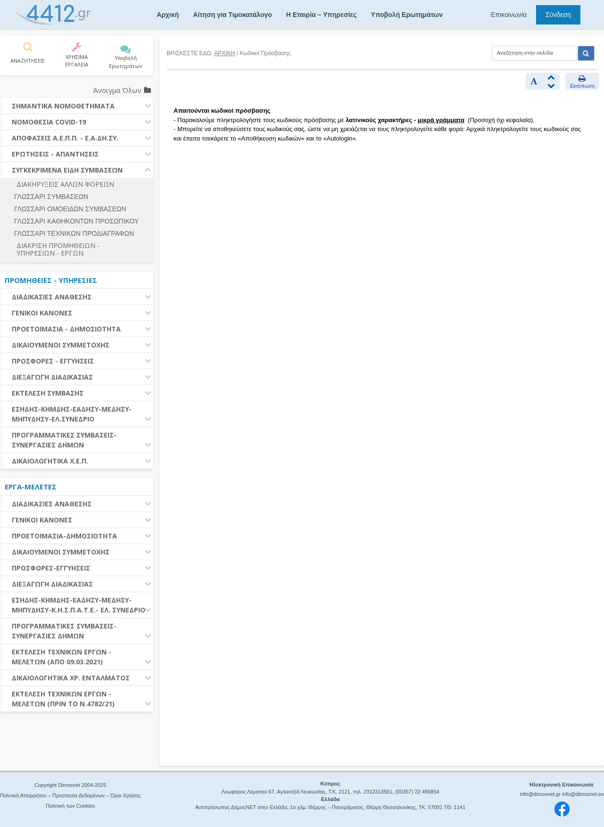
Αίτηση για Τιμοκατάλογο (232, 14)
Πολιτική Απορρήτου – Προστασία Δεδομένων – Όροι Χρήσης (70, 795)
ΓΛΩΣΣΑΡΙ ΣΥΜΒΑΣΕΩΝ (51, 196)
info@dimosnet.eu (583, 794)
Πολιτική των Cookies (70, 806)
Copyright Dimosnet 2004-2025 (70, 785)
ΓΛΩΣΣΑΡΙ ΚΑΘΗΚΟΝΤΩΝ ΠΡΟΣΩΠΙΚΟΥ (76, 221)
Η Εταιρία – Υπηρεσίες (321, 14)
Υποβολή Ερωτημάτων (407, 14)
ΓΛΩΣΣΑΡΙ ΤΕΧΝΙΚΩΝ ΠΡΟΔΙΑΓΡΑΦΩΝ (74, 233)
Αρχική (168, 14)
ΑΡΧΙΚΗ (224, 53)
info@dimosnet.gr (540, 794)
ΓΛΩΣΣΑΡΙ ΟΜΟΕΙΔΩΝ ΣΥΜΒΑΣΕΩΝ (70, 209)
